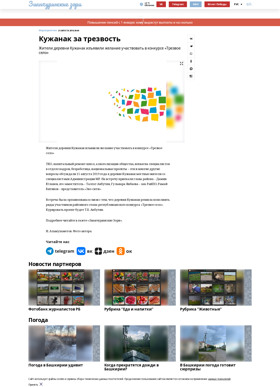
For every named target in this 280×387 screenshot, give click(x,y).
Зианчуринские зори (54, 4)
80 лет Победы (217, 4)
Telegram (178, 4)
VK (161, 4)
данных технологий (219, 379)
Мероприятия (48, 30)
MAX (196, 4)
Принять (33, 384)
